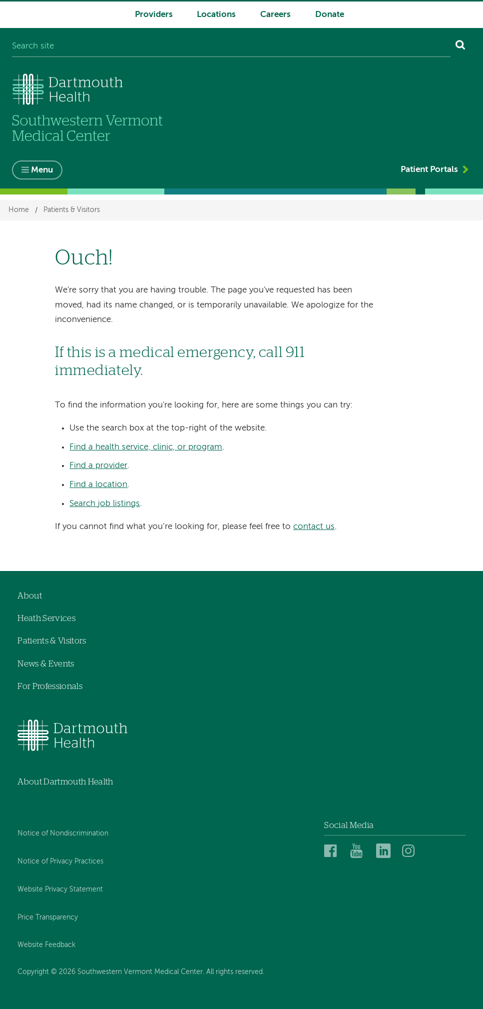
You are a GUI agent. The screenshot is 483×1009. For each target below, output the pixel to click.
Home (18, 210)
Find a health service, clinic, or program (145, 447)
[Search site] (231, 47)
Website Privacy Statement (60, 889)
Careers (275, 14)
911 (295, 353)
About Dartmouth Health (65, 782)
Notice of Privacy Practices (60, 861)
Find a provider (98, 466)
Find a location (98, 484)
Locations (216, 14)
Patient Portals (429, 170)
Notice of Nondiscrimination (62, 833)
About (29, 596)
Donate (329, 14)
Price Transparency (47, 917)
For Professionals (49, 686)
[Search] (461, 47)
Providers (154, 14)
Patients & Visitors (71, 210)
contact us (314, 526)
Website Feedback (46, 945)
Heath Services (46, 618)
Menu (42, 170)
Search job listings (104, 504)
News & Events (45, 664)
